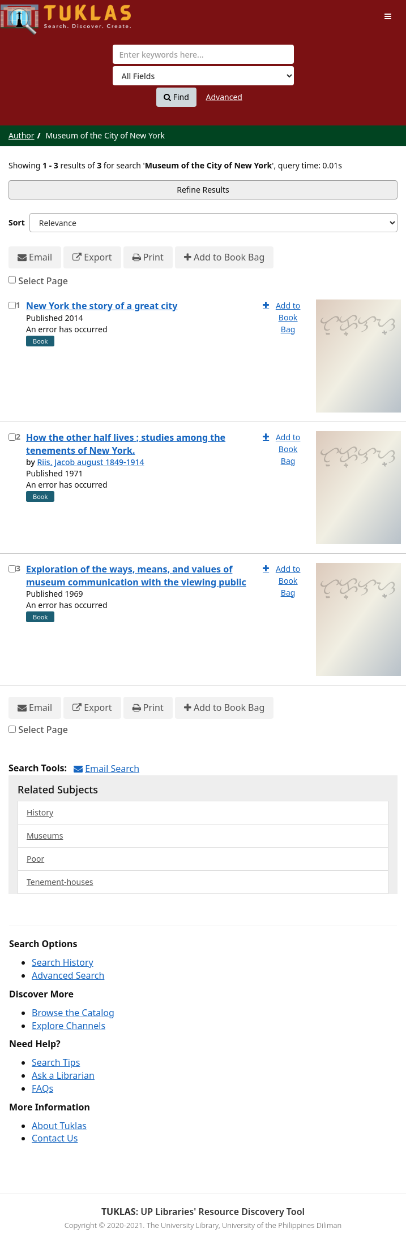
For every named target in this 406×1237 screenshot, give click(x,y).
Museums (45, 835)
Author (21, 135)
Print (148, 257)
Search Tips (56, 1062)
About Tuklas (59, 1125)
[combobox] (203, 54)
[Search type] (203, 75)
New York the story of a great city (101, 306)
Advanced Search (68, 975)
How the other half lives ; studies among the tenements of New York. (125, 444)
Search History (62, 962)
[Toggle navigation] (388, 16)
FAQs (42, 1088)
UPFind (28, 14)
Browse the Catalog (73, 1012)
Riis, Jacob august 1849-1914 (90, 462)
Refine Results (203, 189)
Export (92, 257)
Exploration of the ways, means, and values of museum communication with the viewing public (136, 575)
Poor (35, 858)
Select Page (43, 281)
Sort (16, 222)
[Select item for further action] (12, 305)
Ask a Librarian (63, 1075)
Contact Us (55, 1138)
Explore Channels (68, 1025)
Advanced (224, 97)
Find (176, 97)
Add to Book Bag (224, 257)
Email (35, 257)
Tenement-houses (60, 881)
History (40, 812)
